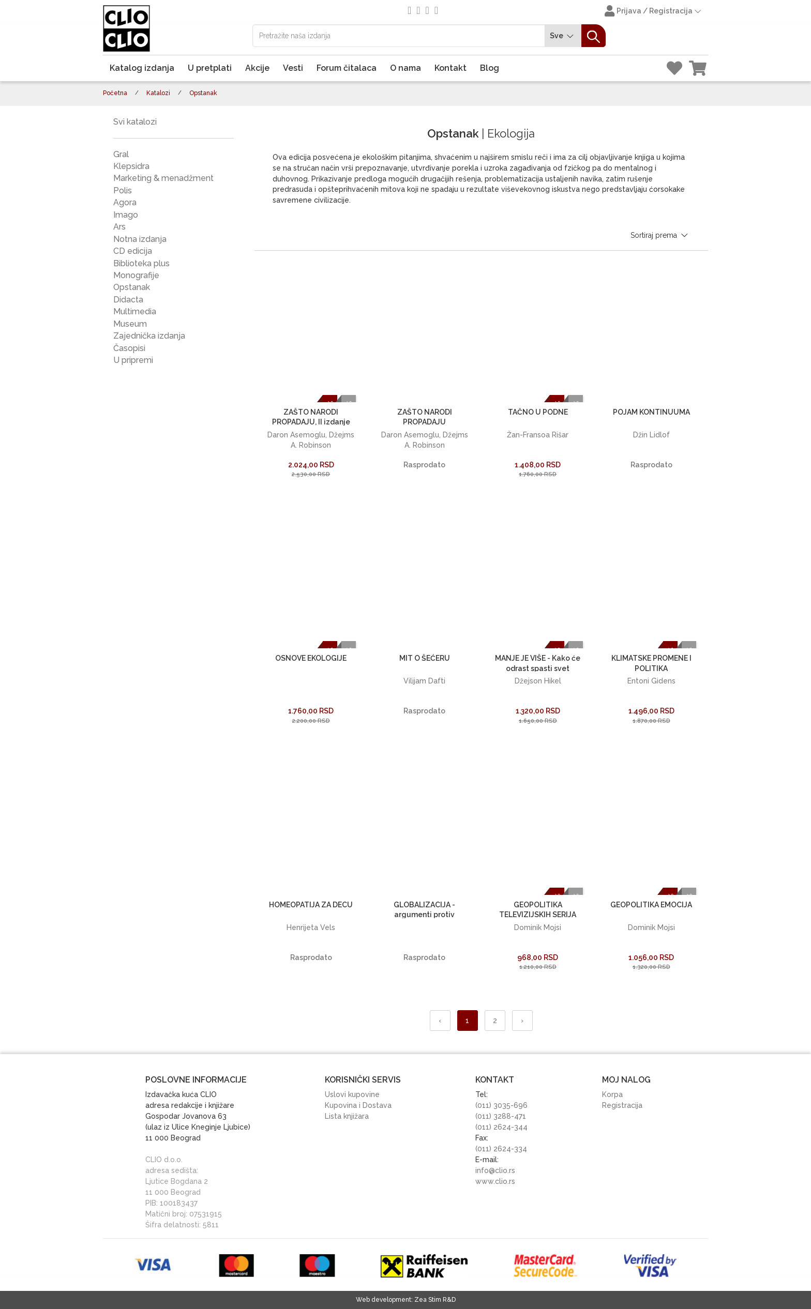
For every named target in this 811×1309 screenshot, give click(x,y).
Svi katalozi (135, 122)
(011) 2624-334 (501, 1149)
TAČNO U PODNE (538, 412)
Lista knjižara (347, 1116)
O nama (405, 68)
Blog (489, 68)
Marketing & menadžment (163, 178)
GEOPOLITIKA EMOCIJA (651, 905)
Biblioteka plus (141, 263)
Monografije (136, 275)
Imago (125, 215)
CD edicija (132, 251)
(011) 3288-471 (500, 1116)
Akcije (257, 68)
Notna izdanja (140, 239)
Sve (563, 36)
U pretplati (210, 68)
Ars (119, 227)
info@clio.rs (495, 1170)
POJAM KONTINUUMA (651, 412)
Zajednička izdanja (149, 336)
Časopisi (129, 348)
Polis (122, 190)
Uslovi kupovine (352, 1094)
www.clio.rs (495, 1181)
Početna (115, 93)
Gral (121, 154)
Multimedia (134, 311)
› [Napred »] (522, 1020)
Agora (125, 202)
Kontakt (450, 68)
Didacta (128, 300)
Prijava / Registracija (654, 12)
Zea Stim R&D (435, 1299)
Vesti (293, 68)
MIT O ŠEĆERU (424, 658)
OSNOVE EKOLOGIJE (311, 658)
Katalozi (158, 93)
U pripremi (133, 360)
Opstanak (131, 287)
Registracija (622, 1105)
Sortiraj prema (659, 235)
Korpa (612, 1094)
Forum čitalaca (347, 68)
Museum (130, 324)
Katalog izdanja (142, 68)
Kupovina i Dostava (358, 1105)
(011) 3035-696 (501, 1105)
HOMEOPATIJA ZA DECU (311, 905)
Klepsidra (131, 166)
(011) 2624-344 (501, 1127)
